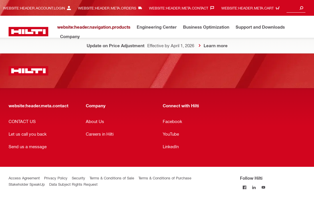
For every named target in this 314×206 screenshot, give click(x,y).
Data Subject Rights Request (73, 184)
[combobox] (296, 8)
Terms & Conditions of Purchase (164, 178)
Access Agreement (24, 178)
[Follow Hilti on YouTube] (263, 187)
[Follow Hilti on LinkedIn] (254, 187)
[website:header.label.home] (28, 31)
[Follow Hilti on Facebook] (244, 187)
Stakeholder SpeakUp (27, 184)
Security (78, 178)
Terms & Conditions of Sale (112, 178)
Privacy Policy (55, 178)
